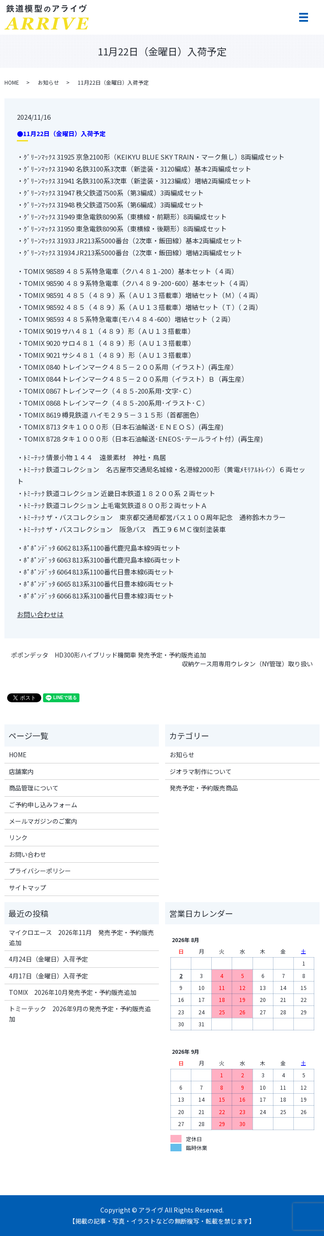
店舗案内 (21, 771)
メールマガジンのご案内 (43, 821)
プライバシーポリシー (40, 870)
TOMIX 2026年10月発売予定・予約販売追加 (72, 992)
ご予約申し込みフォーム (43, 804)
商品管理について (34, 787)
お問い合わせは (40, 614)
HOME (11, 82)
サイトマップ (27, 887)
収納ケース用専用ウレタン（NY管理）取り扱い (247, 664)
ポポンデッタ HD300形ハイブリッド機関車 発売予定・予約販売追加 (108, 655)
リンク (18, 837)
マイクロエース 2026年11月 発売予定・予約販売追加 (81, 937)
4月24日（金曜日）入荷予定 (48, 958)
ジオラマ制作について (201, 771)
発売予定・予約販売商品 (204, 787)
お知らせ (48, 82)
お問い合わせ (27, 854)
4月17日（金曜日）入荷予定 (48, 975)
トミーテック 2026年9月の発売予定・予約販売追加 (80, 1013)
